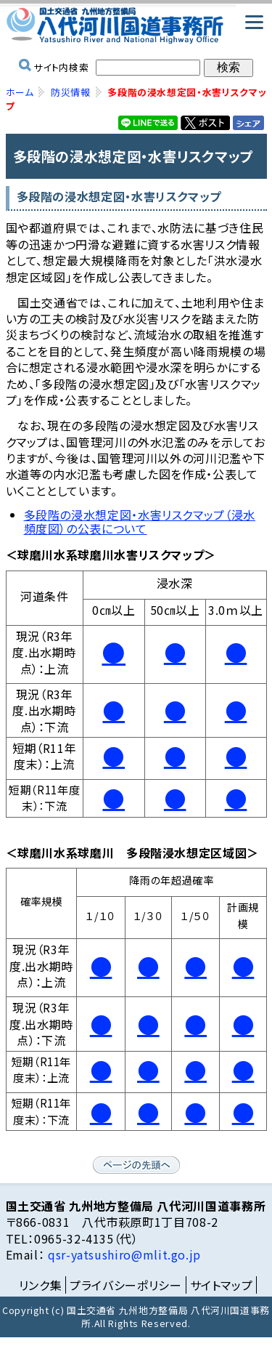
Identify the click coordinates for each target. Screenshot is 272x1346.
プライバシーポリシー (125, 1285)
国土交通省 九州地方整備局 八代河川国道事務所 (136, 25)
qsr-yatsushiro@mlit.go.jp (122, 1254)
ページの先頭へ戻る (136, 1165)
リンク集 (40, 1285)
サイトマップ (221, 1285)
